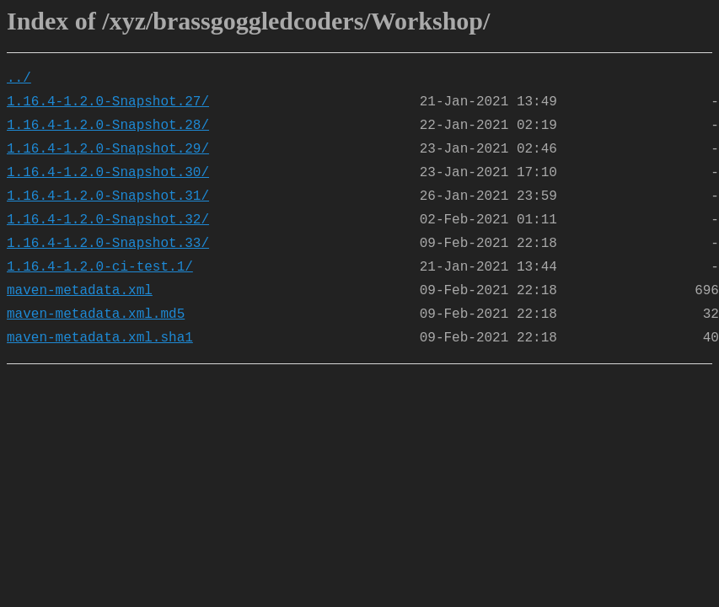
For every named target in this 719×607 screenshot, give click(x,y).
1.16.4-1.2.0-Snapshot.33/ (108, 243)
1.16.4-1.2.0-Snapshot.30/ (108, 173)
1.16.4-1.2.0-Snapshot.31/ (108, 196)
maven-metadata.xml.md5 (96, 314)
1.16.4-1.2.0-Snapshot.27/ (108, 102)
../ (19, 78)
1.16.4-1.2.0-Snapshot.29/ (108, 149)
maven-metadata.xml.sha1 (100, 338)
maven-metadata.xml (80, 291)
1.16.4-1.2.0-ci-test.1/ (100, 267)
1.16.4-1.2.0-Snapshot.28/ (108, 125)
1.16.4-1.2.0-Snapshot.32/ (108, 220)
